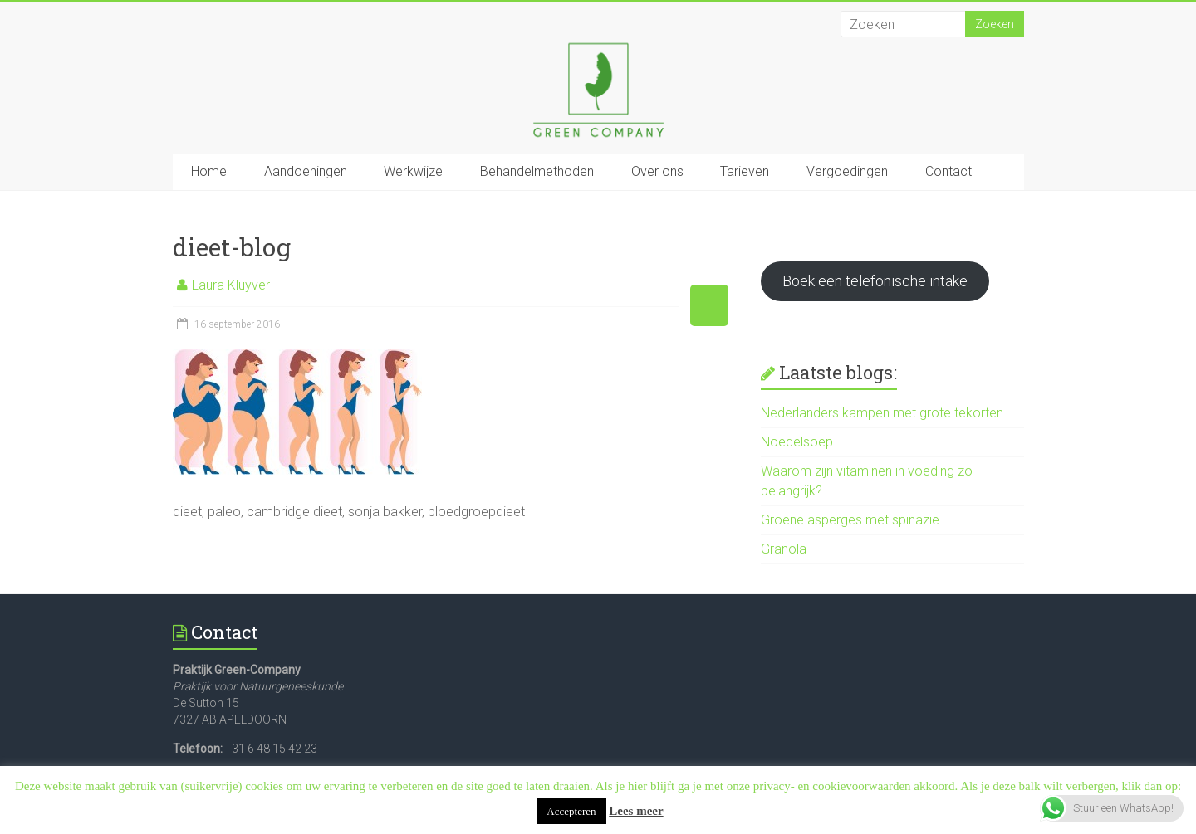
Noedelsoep (797, 442)
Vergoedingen (847, 171)
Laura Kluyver (231, 285)
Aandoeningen (305, 171)
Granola (783, 549)
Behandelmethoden (537, 171)
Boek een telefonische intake (875, 281)
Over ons (657, 171)
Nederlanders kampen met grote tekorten (882, 413)
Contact (948, 171)
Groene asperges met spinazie (850, 520)
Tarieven (744, 171)
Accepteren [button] (571, 811)
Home (209, 171)
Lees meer (636, 810)
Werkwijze (413, 171)
